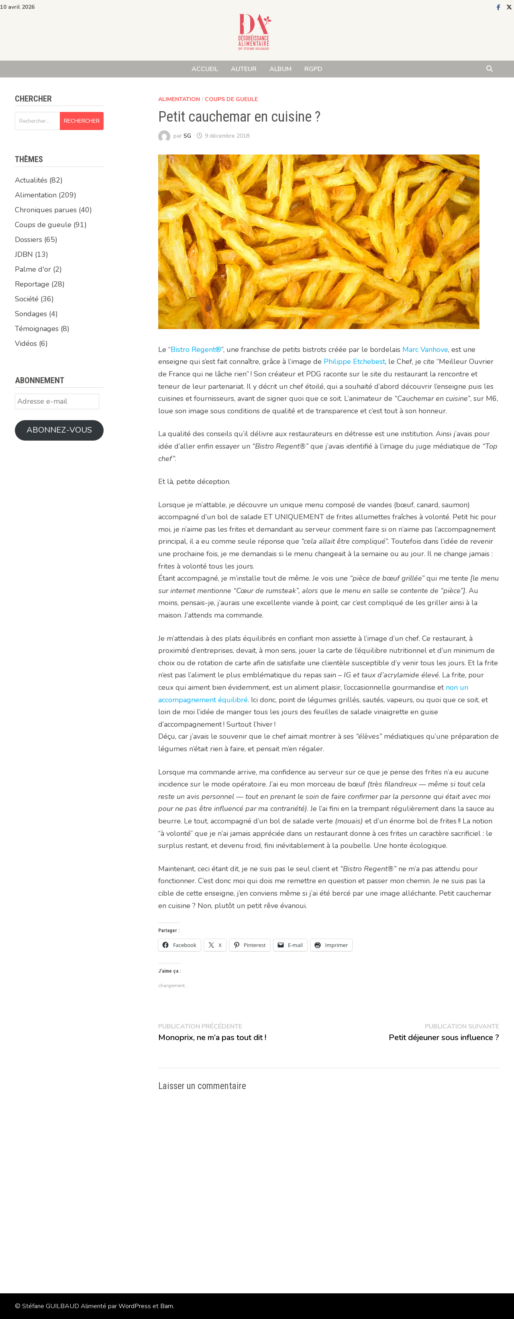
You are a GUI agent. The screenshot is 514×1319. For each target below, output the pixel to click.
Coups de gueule (231, 99)
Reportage (32, 284)
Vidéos (26, 343)
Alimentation (179, 99)
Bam (166, 1306)
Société (27, 299)
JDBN (24, 254)
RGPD (313, 69)
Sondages (31, 314)
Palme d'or (33, 269)
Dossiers (28, 239)
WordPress (134, 1306)
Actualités (31, 180)
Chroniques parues (46, 210)
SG (187, 136)
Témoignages (37, 328)
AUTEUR (244, 69)
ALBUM (280, 69)
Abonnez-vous (59, 430)
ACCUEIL (205, 69)
